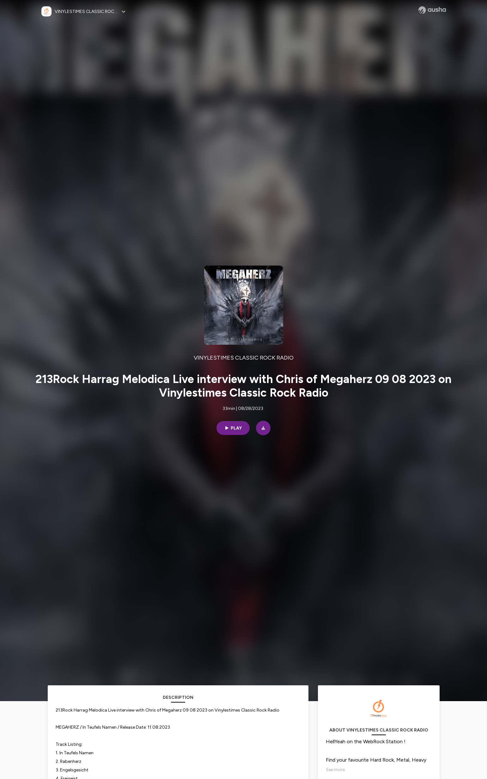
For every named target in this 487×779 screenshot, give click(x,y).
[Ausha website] (432, 10)
